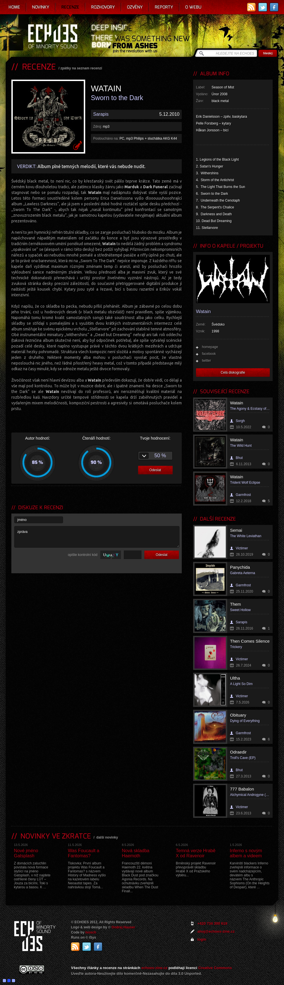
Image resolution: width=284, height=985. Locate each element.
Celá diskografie (233, 372)
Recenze (70, 7)
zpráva (96, 537)
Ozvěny (135, 7)
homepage (210, 347)
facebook (209, 354)
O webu (193, 7)
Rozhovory (103, 7)
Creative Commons (215, 968)
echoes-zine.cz (154, 968)
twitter (206, 361)
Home (14, 7)
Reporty (164, 7)
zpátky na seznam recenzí (81, 68)
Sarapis (100, 114)
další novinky (107, 837)
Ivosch (90, 932)
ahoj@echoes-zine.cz (216, 931)
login (201, 939)
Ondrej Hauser (123, 927)
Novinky (40, 7)
